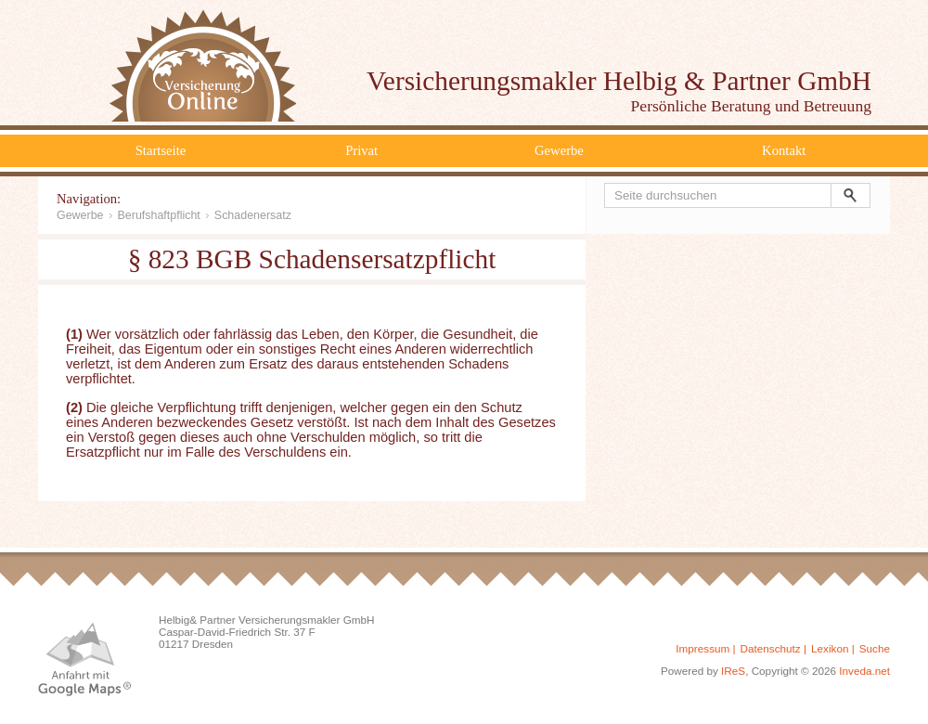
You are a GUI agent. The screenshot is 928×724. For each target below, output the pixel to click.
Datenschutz (771, 648)
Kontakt (784, 150)
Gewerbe (559, 150)
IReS (733, 671)
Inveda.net (864, 671)
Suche (874, 648)
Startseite (161, 150)
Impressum (702, 648)
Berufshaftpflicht (159, 215)
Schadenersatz (252, 215)
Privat (361, 150)
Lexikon (829, 648)
